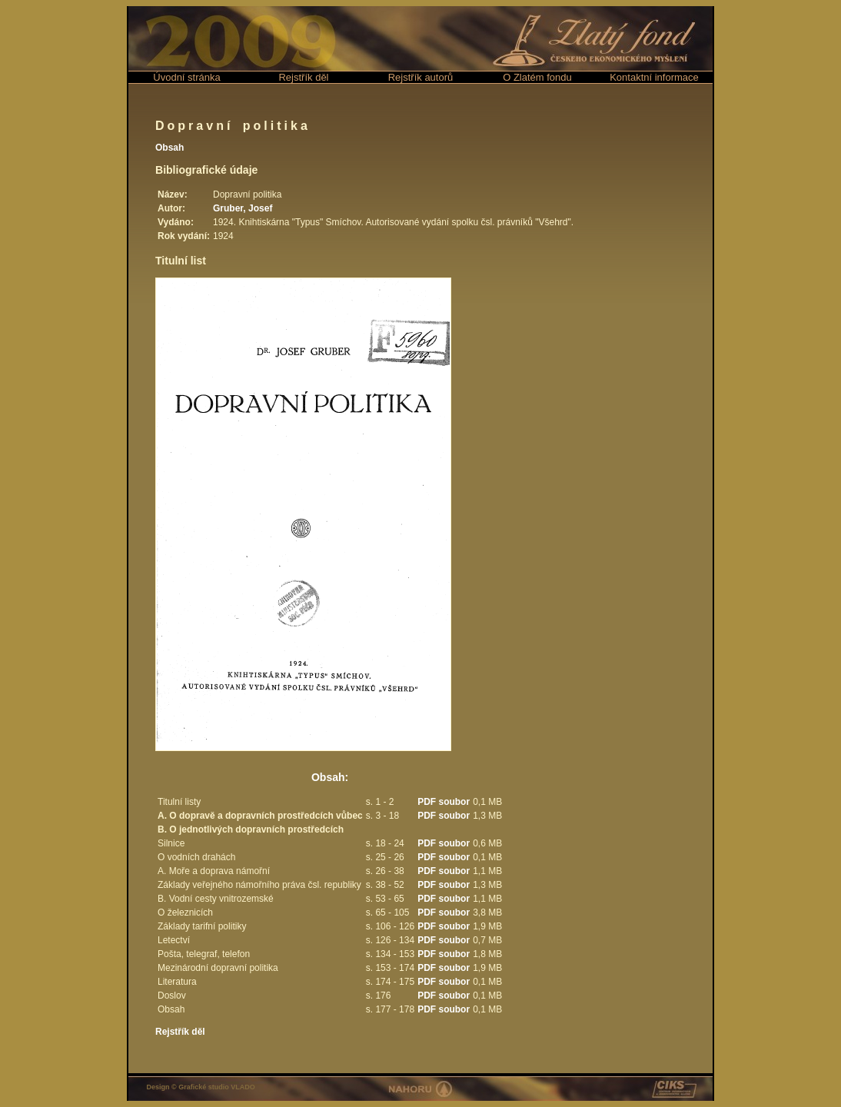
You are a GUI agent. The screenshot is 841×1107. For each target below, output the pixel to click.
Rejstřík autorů (421, 77)
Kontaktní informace (654, 77)
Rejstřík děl (303, 77)
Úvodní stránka (186, 77)
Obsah (169, 147)
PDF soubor (443, 801)
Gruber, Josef (242, 208)
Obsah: (329, 777)
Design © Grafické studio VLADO (201, 1087)
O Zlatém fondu (537, 77)
